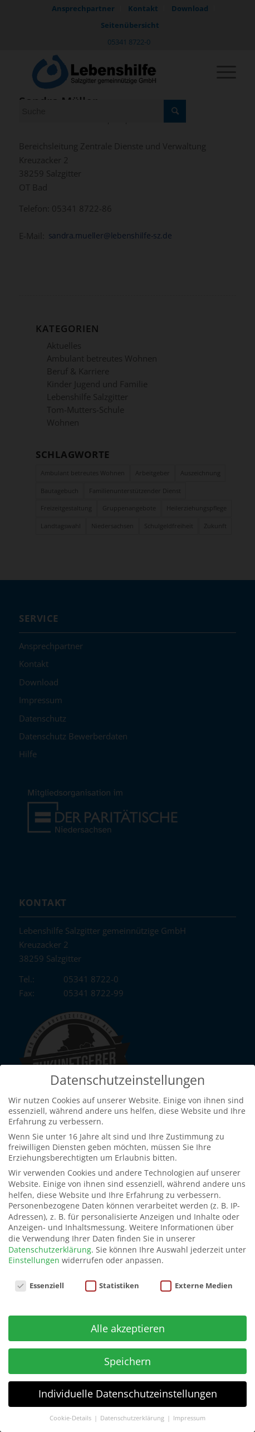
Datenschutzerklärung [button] (133, 1411)
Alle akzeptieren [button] (128, 1320)
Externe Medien (196, 1278)
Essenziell (39, 1278)
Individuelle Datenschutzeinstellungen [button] (127, 1386)
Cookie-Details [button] (71, 1411)
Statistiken (112, 1278)
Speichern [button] (127, 1353)
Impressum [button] (189, 1411)
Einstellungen (34, 1253)
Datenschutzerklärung (49, 1241)
